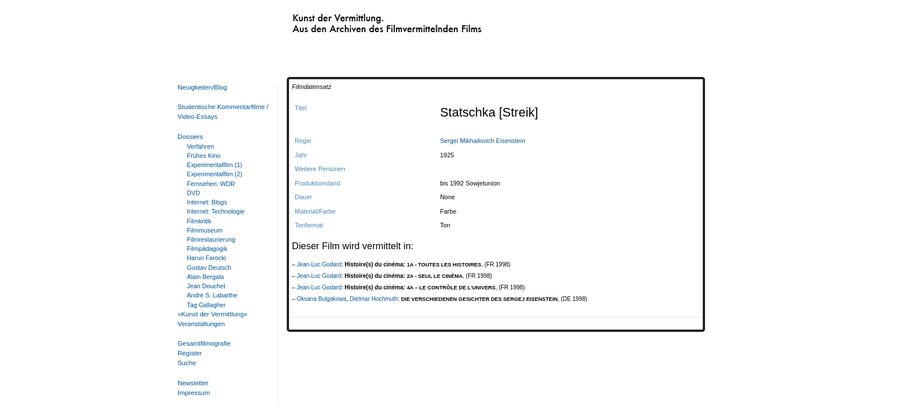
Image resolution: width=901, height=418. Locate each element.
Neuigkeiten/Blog (202, 87)
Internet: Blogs (207, 202)
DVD (193, 192)
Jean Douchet (206, 285)
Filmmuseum (204, 230)
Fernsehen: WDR (211, 183)
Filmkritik (199, 221)
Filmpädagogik (207, 248)
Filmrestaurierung (211, 239)
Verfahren (200, 146)
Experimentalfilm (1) (214, 164)
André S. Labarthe (212, 295)
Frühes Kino (203, 155)
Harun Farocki (206, 257)
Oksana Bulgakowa (321, 299)
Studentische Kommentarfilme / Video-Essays (221, 111)
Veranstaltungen (201, 323)
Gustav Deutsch (209, 267)
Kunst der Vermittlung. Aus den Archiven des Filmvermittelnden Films (363, 20)
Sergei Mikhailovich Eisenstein (482, 140)
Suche (187, 362)
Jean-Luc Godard (319, 264)
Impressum (194, 392)
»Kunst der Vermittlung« (213, 314)
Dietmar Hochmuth (374, 299)
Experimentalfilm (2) (214, 174)
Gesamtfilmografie (204, 343)
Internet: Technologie (215, 211)
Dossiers (190, 136)
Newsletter (193, 383)
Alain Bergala (205, 276)
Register (190, 353)
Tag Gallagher (206, 304)
